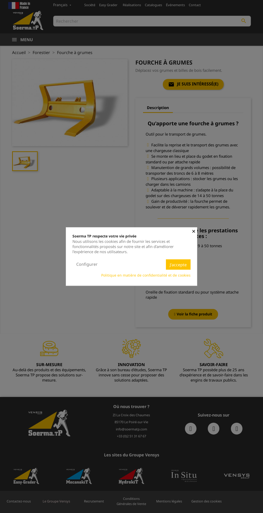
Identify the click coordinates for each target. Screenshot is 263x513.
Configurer (87, 264)
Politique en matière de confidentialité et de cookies (146, 275)
